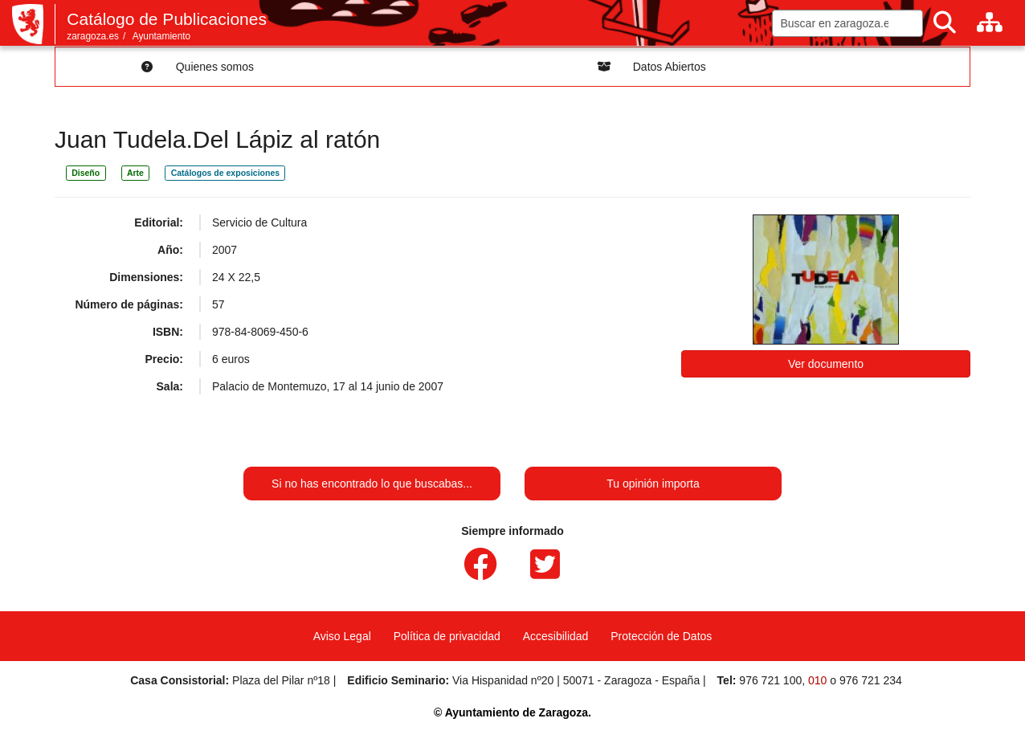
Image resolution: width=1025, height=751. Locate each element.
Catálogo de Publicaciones (167, 19)
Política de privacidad (447, 636)
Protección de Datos (661, 636)
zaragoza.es (93, 36)
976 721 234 (870, 680)
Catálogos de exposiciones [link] (225, 173)
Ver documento (826, 363)
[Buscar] (944, 23)
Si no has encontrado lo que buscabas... (372, 483)
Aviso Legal (342, 636)
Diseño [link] (85, 173)
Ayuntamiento (162, 36)
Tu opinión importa (652, 483)
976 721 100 (770, 680)
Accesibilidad (556, 636)
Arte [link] (135, 173)
